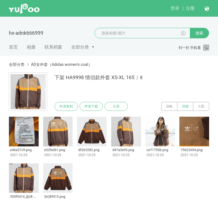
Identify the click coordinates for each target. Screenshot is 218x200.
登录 (174, 8)
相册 (31, 47)
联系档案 (53, 47)
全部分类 (80, 47)
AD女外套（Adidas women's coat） (61, 64)
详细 (185, 106)
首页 (13, 47)
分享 (116, 106)
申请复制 (66, 106)
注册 (190, 8)
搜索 (199, 33)
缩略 (169, 106)
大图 (201, 106)
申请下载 (91, 106)
